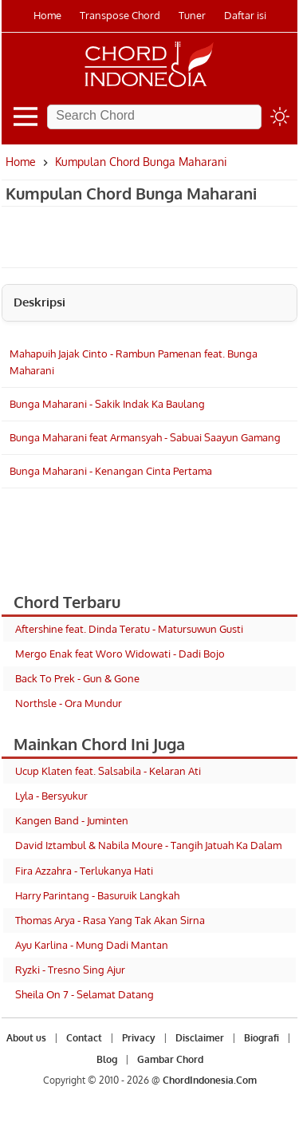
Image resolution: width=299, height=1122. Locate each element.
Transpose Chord (120, 15)
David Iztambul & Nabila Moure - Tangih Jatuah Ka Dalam (148, 845)
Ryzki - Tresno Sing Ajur (70, 969)
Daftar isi (245, 15)
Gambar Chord (170, 1059)
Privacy (138, 1038)
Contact (84, 1038)
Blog (106, 1059)
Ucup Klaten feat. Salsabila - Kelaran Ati (108, 770)
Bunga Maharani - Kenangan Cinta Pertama (111, 470)
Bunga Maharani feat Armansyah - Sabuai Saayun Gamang (145, 437)
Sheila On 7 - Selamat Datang (84, 994)
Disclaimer (199, 1038)
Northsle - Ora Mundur (68, 703)
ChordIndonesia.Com (210, 1080)
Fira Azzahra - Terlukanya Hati (84, 870)
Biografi (261, 1038)
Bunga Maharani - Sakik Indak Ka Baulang (107, 403)
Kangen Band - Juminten (71, 820)
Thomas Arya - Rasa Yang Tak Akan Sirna (110, 920)
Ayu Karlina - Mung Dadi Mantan (91, 944)
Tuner (192, 15)
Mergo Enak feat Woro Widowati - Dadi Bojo (120, 653)
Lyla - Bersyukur (51, 795)
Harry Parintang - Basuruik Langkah (97, 895)
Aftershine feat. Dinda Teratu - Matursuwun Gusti (129, 628)
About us (26, 1038)
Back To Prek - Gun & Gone (77, 678)
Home (47, 15)
